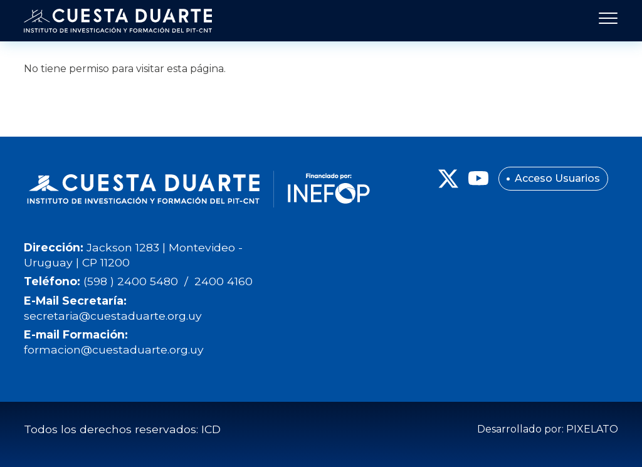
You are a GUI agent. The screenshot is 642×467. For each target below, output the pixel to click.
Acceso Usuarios (557, 178)
